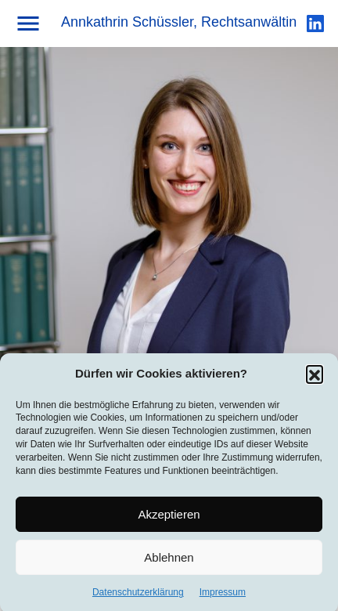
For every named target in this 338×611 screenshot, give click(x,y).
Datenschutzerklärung (138, 595)
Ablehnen (168, 559)
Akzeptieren (169, 516)
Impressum (223, 595)
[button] (314, 377)
